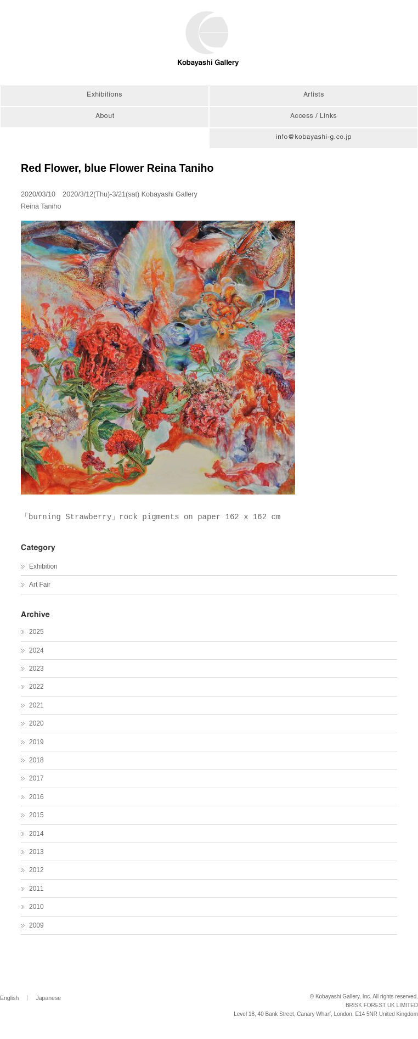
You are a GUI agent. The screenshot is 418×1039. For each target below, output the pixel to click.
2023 (36, 668)
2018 (36, 760)
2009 (36, 925)
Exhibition (43, 566)
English (9, 998)
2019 (36, 742)
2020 (36, 723)
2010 (36, 907)
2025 (36, 632)
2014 (36, 834)
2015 (36, 815)
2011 (36, 888)
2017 (36, 778)
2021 (36, 705)
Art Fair (39, 584)
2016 (36, 797)
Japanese (48, 998)
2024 (36, 650)
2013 (36, 852)
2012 (36, 870)
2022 (36, 686)
